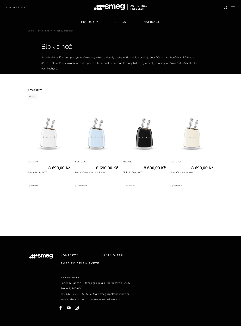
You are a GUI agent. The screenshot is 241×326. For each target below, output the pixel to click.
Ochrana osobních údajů (105, 299)
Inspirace (151, 22)
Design (120, 22)
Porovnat (35, 185)
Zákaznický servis (16, 7)
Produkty (89, 22)
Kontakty (69, 255)
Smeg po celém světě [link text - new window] (80, 263)
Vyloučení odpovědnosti (74, 299)
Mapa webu (112, 255)
